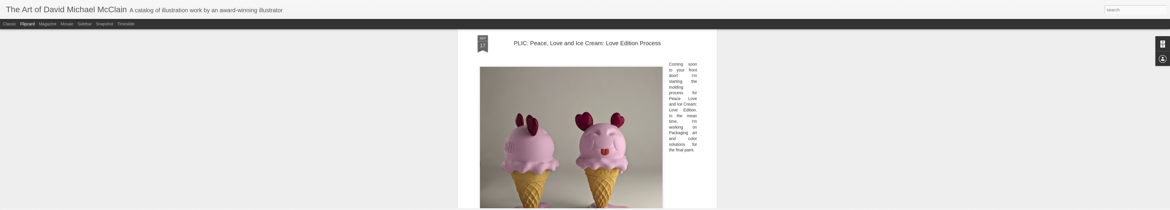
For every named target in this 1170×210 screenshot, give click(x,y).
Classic (9, 24)
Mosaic (67, 24)
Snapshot (104, 24)
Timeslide (126, 24)
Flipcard (27, 24)
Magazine (48, 24)
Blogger (603, 207)
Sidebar (85, 24)
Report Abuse (620, 207)
